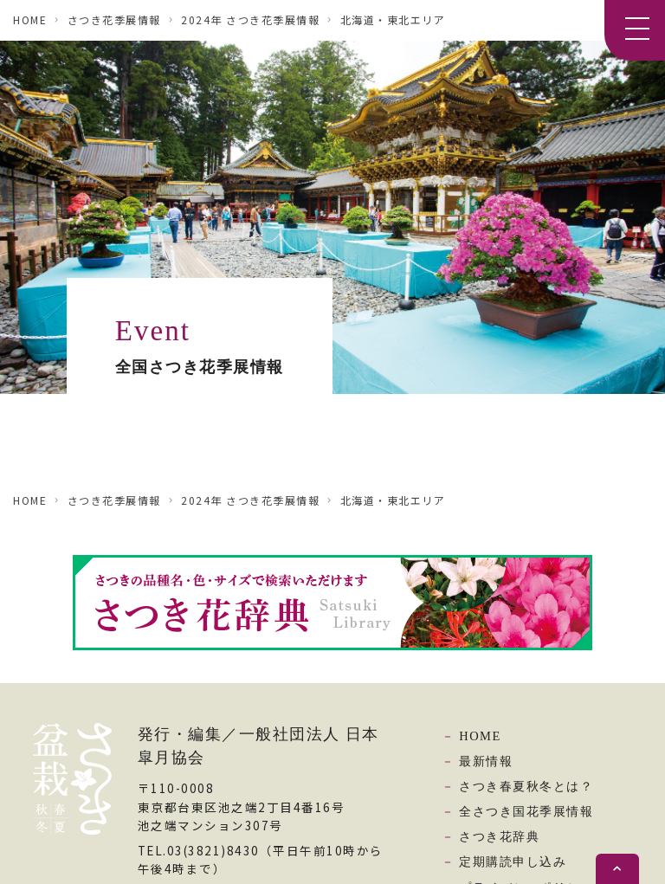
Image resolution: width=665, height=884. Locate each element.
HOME (30, 19)
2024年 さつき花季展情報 (250, 19)
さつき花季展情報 (114, 19)
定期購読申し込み (512, 861)
